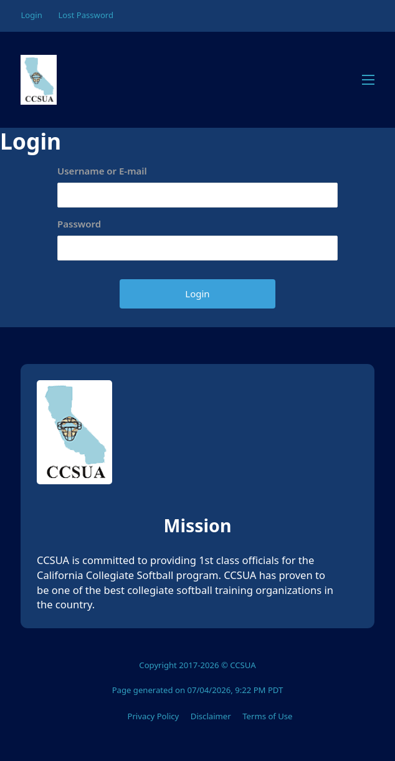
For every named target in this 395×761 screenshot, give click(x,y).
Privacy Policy (153, 716)
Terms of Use (267, 716)
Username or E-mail (102, 171)
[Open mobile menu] (368, 80)
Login (31, 15)
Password (79, 224)
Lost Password (85, 15)
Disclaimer (211, 716)
